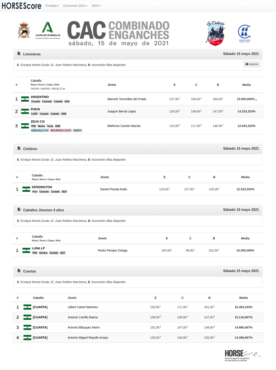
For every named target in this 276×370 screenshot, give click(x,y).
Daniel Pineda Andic (113, 189)
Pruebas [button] (52, 5)
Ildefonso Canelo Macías (124, 126)
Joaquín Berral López (121, 111)
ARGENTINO (40, 97)
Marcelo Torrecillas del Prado (126, 99)
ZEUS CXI (38, 121)
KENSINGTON (42, 187)
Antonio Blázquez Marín (84, 327)
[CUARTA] (40, 307)
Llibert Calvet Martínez (83, 307)
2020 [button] (96, 5)
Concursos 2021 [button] (75, 5)
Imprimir (252, 64)
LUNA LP (38, 248)
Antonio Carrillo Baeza (83, 317)
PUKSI (35, 109)
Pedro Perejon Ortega (112, 250)
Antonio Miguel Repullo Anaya (88, 337)
